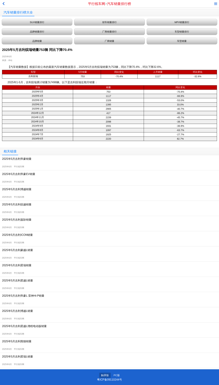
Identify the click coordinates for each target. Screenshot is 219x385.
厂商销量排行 (109, 31)
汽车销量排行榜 (119, 3)
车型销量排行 (182, 31)
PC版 (117, 375)
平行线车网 (96, 3)
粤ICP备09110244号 (109, 379)
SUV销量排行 (37, 22)
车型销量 (182, 41)
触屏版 (105, 375)
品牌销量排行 (37, 31)
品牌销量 (37, 41)
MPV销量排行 (182, 22)
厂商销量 (109, 41)
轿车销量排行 (109, 22)
